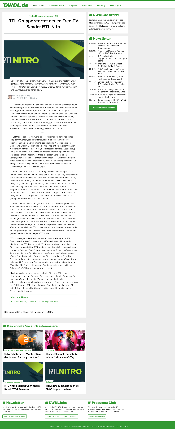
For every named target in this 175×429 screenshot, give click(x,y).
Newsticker (38, 5)
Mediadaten (76, 426)
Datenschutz (114, 426)
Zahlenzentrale (56, 5)
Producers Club (87, 426)
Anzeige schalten (53, 416)
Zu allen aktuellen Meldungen (103, 107)
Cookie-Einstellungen (101, 426)
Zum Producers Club (97, 416)
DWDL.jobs (115, 5)
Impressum (124, 426)
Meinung (101, 5)
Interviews (87, 5)
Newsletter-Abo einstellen (14, 416)
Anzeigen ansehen (69, 416)
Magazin (73, 5)
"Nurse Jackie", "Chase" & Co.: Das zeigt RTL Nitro (36, 301)
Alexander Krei (23, 96)
